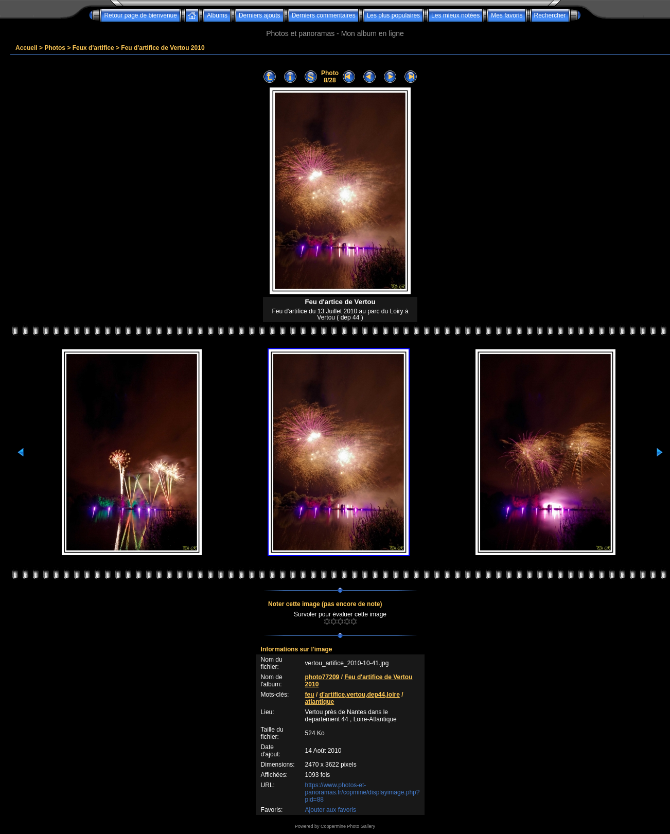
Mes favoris (506, 15)
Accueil (26, 47)
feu (309, 694)
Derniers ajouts (259, 15)
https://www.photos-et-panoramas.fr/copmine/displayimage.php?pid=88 (362, 792)
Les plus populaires (393, 15)
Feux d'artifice (93, 47)
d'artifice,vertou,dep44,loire (360, 694)
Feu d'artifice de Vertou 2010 (162, 47)
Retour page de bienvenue (140, 15)
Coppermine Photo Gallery (348, 826)
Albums (217, 15)
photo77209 (322, 677)
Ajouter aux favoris (330, 809)
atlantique (319, 701)
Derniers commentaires (324, 15)
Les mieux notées (455, 15)
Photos (54, 47)
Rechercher (550, 15)
